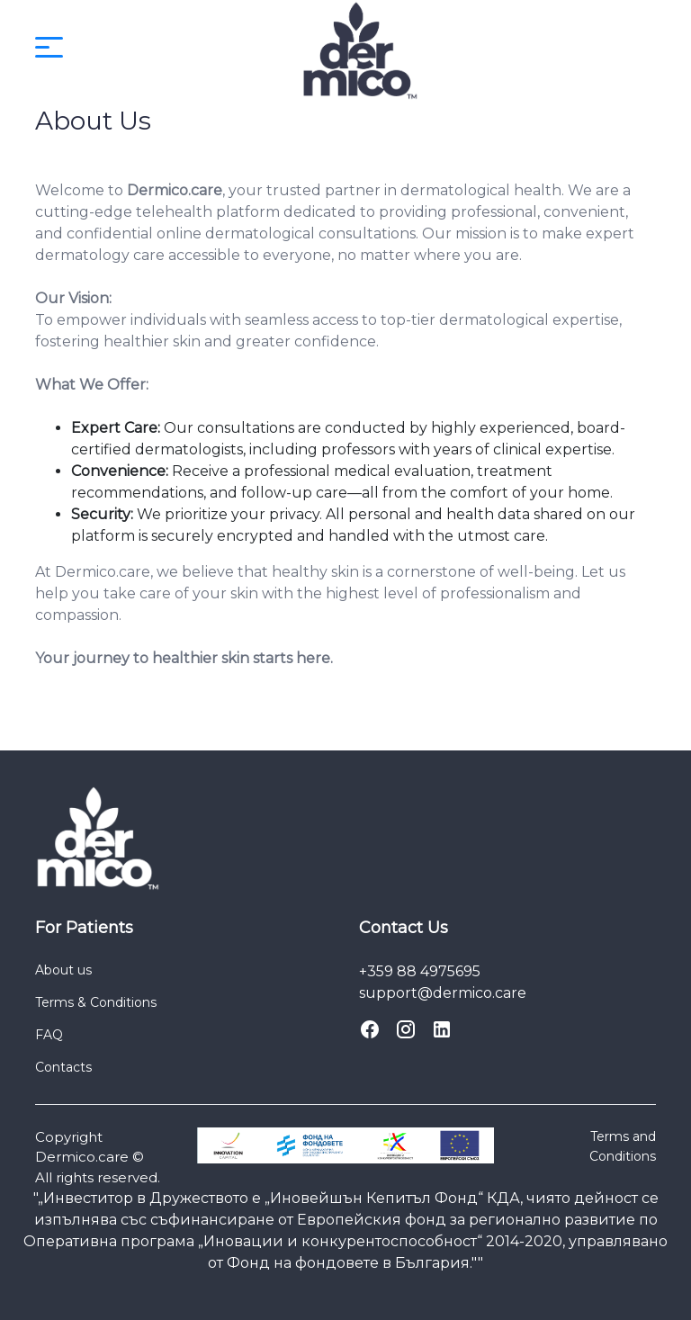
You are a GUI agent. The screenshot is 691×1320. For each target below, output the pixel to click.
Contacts (63, 1067)
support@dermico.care (442, 992)
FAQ (49, 1035)
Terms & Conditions (96, 1002)
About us (63, 970)
